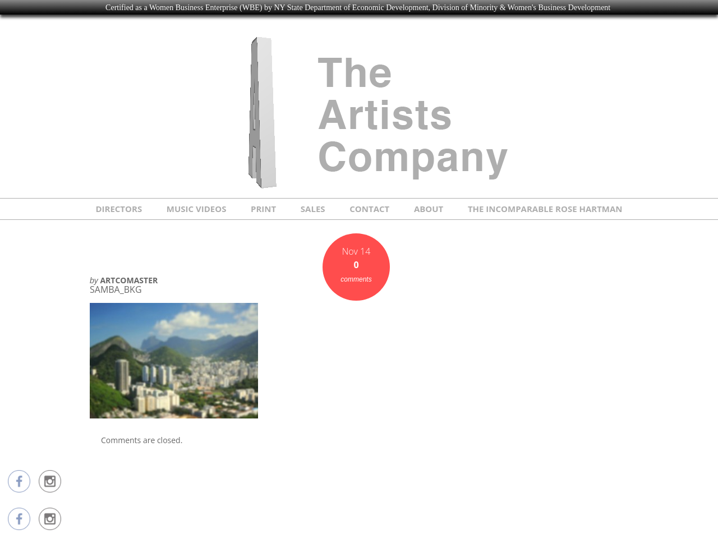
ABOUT (428, 208)
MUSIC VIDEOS (197, 208)
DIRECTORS (118, 208)
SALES (313, 208)
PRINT (263, 208)
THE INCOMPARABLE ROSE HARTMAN (545, 208)
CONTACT (369, 208)
